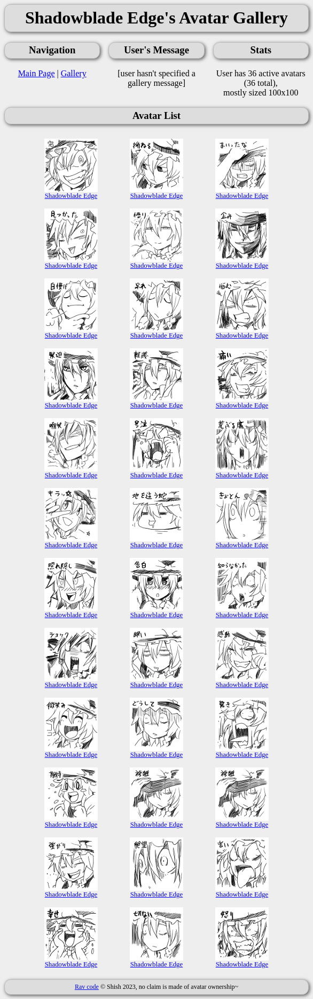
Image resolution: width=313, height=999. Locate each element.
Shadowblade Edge (71, 192)
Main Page (36, 73)
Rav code (87, 986)
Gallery (74, 73)
